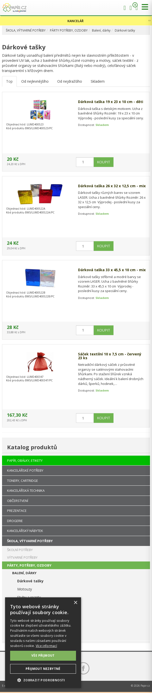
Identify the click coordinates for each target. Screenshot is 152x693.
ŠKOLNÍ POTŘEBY (20, 549)
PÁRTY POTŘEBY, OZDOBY (69, 30)
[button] (43, 680)
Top (9, 81)
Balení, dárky (101, 30)
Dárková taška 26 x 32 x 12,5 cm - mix (112, 186)
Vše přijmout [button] (43, 655)
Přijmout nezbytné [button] (43, 669)
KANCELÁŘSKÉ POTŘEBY (25, 470)
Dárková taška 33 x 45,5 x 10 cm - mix (112, 270)
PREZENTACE (17, 510)
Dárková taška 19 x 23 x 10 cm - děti (110, 102)
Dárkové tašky (125, 30)
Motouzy (24, 589)
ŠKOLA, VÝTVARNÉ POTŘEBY (26, 30)
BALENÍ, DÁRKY (24, 573)
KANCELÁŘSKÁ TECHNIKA (26, 490)
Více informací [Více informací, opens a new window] (46, 646)
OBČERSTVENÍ (17, 500)
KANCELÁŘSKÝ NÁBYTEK (25, 530)
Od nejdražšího (69, 81)
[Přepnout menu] (143, 7)
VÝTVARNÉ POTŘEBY (22, 557)
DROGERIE (15, 520)
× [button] (75, 603)
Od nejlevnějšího (35, 81)
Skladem (98, 81)
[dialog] (43, 642)
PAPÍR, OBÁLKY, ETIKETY (25, 460)
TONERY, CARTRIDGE (22, 480)
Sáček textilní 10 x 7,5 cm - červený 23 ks (109, 356)
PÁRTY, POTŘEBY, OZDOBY (29, 565)
